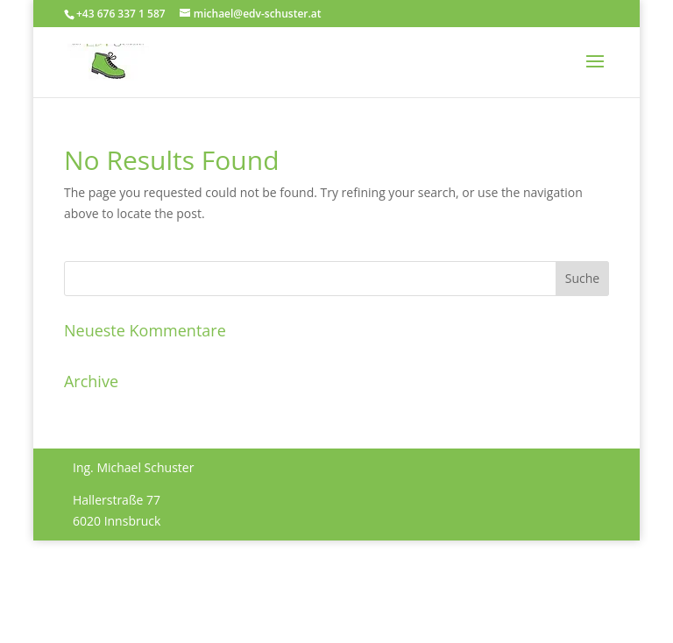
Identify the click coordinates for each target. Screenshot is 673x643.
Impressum (105, 581)
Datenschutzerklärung (214, 581)
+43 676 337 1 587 (121, 13)
